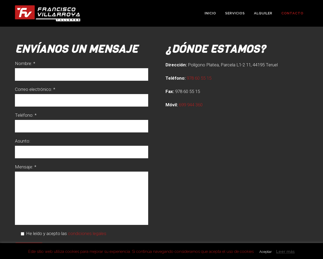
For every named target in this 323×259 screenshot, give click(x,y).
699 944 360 (191, 104)
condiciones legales (87, 233)
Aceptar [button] (265, 252)
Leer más (285, 251)
